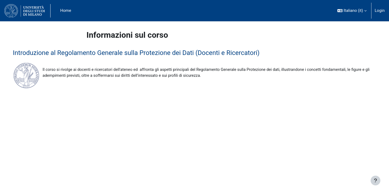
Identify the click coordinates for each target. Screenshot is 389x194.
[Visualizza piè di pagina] (375, 180)
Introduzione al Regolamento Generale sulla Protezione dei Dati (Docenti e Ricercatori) (144, 53)
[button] (352, 10)
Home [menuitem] (65, 10)
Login (380, 10)
